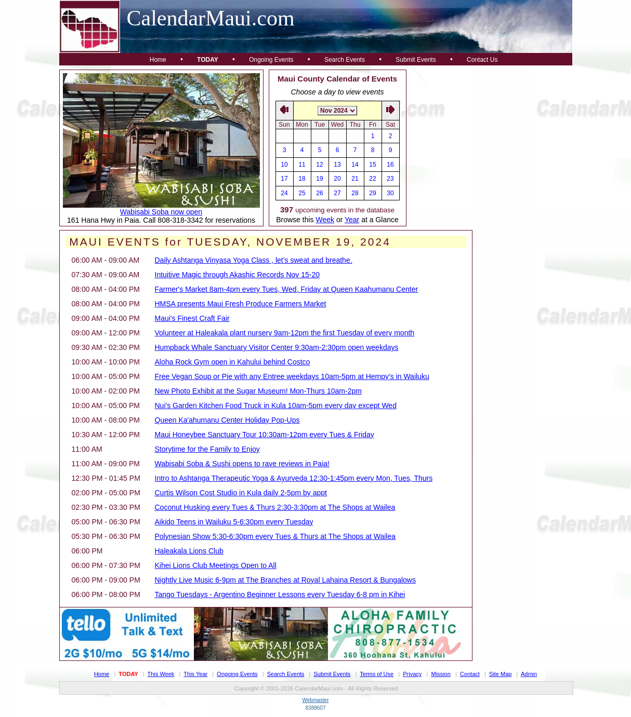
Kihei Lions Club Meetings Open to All (216, 565)
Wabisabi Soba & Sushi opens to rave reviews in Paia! (242, 463)
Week (325, 219)
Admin (529, 674)
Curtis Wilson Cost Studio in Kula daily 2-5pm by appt (241, 493)
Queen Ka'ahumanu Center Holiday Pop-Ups (227, 420)
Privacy (412, 674)
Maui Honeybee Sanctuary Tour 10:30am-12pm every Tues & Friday (264, 434)
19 (319, 178)
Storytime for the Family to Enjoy (207, 449)
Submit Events (416, 59)
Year (352, 219)
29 (372, 193)
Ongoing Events (271, 59)
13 (337, 164)
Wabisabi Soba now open (161, 212)
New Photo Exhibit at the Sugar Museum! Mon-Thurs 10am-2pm (258, 391)
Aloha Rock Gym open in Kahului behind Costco (232, 362)
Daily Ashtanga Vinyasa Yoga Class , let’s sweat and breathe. (253, 260)
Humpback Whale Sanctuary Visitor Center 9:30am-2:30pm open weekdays (277, 347)
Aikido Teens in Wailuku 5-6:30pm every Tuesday (234, 522)
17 (284, 178)
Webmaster (316, 700)
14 (354, 164)
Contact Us (482, 59)
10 (284, 164)
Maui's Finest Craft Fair (192, 318)
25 (301, 193)
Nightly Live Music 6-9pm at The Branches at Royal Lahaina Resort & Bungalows (285, 580)
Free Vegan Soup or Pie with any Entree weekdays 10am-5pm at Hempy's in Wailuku (292, 376)
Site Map (500, 674)
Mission (440, 674)
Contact (470, 674)
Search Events (344, 59)
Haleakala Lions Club (189, 551)
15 (372, 164)
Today (207, 59)
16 (390, 164)
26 (319, 193)
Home (158, 59)
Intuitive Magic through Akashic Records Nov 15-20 (237, 274)
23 (390, 178)
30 (390, 193)
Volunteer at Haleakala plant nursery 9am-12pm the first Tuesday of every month (285, 333)
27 (337, 193)
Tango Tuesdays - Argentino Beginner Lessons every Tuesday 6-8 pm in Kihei (280, 594)
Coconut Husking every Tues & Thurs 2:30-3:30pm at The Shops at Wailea (275, 507)
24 (284, 193)
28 (354, 193)
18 (301, 178)
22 (372, 178)
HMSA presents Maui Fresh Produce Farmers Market (240, 304)
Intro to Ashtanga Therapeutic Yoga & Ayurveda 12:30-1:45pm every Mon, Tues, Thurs (294, 478)
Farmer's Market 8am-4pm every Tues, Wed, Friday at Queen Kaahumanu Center (286, 289)
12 (319, 164)
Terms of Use (376, 674)
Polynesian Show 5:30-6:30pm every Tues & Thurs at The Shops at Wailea (275, 536)
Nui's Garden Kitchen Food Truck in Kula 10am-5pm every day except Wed (276, 405)
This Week (161, 674)
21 (354, 178)
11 (301, 164)
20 (337, 178)
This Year (195, 674)
